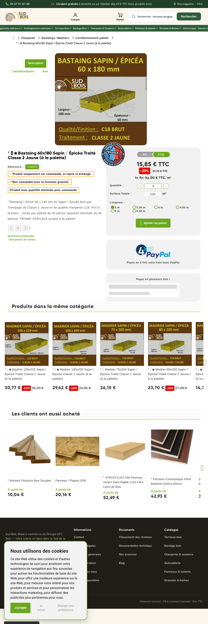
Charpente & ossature (178, 555)
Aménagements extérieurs (38, 28)
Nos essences (128, 555)
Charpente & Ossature (103, 28)
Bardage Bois (81, 28)
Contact (79, 537)
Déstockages (189, 28)
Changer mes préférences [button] (66, 608)
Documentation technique (135, 546)
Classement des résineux (135, 537)
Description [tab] (35, 63)
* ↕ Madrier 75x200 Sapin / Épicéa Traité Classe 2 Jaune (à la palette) (120, 374)
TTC (161, 155)
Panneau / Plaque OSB (71, 481)
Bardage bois (172, 546)
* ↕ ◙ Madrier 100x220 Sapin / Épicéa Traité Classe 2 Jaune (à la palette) (25, 374)
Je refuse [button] (41, 608)
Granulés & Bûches (170, 28)
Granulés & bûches (176, 581)
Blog (122, 563)
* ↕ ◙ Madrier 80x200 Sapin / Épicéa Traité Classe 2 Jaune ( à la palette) (169, 374)
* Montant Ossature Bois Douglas (29, 481)
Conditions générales (87, 555)
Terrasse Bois (63, 28)
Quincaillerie (125, 28)
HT (145, 154)
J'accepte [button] (20, 607)
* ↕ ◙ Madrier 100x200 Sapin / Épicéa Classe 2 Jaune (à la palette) (73, 374)
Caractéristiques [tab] (23, 71)
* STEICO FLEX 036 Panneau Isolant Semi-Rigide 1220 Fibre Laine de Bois (123, 483)
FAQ (199, 4)
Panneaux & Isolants (146, 28)
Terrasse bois (173, 537)
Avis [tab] (45, 71)
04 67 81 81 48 (17, 4)
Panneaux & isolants (177, 572)
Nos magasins (183, 4)
